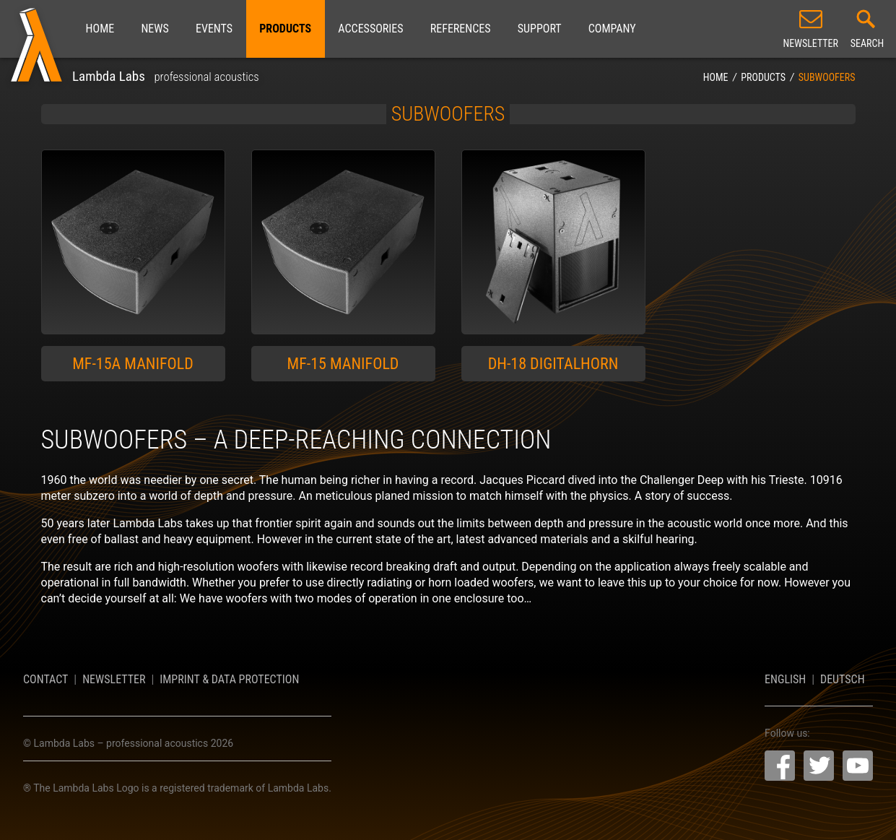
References (460, 28)
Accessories (370, 28)
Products (285, 28)
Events (214, 28)
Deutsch (842, 679)
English (785, 679)
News (154, 28)
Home (100, 28)
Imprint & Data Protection (229, 679)
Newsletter (113, 679)
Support (540, 28)
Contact (45, 679)
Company (612, 28)
